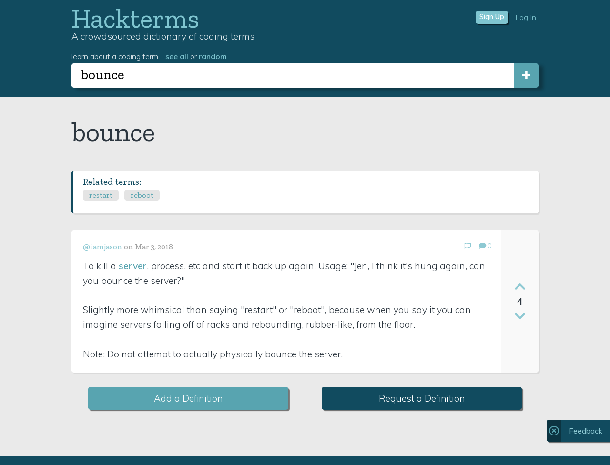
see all (176, 56)
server (133, 266)
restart (100, 195)
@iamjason (102, 246)
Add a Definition (188, 398)
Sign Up (491, 16)
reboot (142, 195)
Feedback (585, 430)
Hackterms (135, 18)
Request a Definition (422, 398)
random (213, 56)
